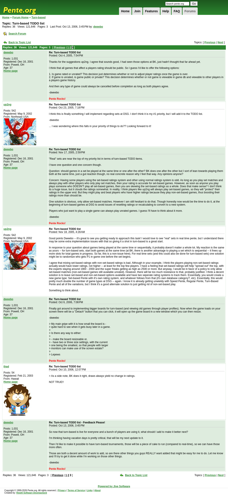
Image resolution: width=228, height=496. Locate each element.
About (97, 490)
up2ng (7, 104)
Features (151, 11)
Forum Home (20, 17)
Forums (190, 11)
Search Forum (17, 33)
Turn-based (38, 17)
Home (125, 11)
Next (220, 42)
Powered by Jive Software (114, 486)
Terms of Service (76, 490)
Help (165, 11)
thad (6, 366)
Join (137, 11)
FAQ (177, 11)
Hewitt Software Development (31, 493)
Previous (210, 42)
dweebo (98, 26)
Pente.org (25, 7)
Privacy (62, 490)
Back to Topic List (20, 42)
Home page (10, 70)
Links (89, 490)
